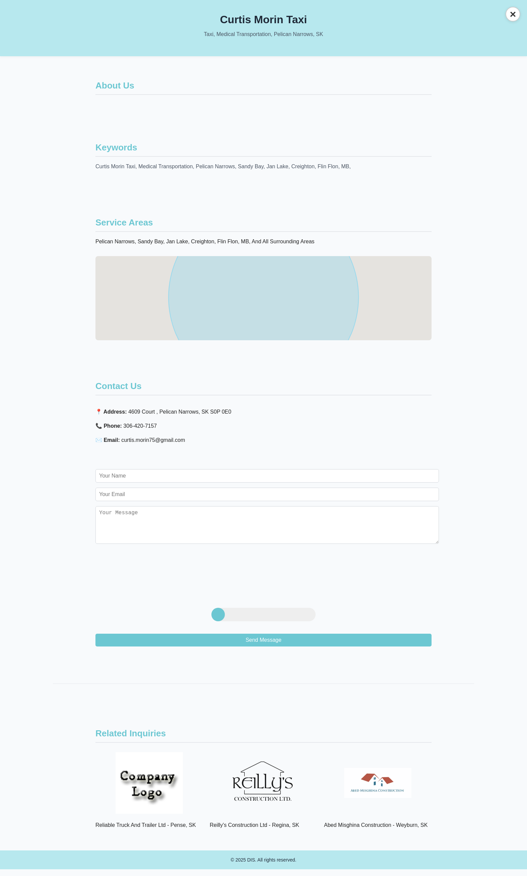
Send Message (264, 647)
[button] (263, 292)
